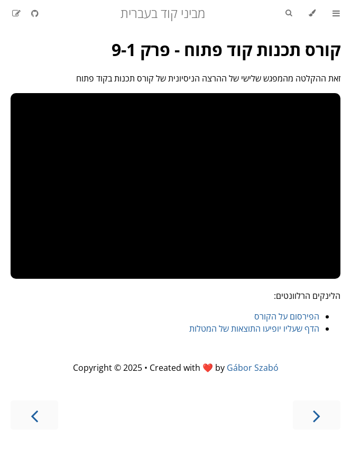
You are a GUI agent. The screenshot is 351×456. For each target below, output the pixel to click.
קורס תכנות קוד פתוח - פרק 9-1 (226, 49)
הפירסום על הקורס (286, 316)
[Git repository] (34, 13)
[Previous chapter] (316, 415)
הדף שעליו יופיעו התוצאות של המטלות (254, 328)
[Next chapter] (34, 415)
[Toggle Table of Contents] (336, 13)
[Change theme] (312, 13)
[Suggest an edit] (16, 13)
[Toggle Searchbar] (288, 13)
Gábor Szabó (253, 367)
